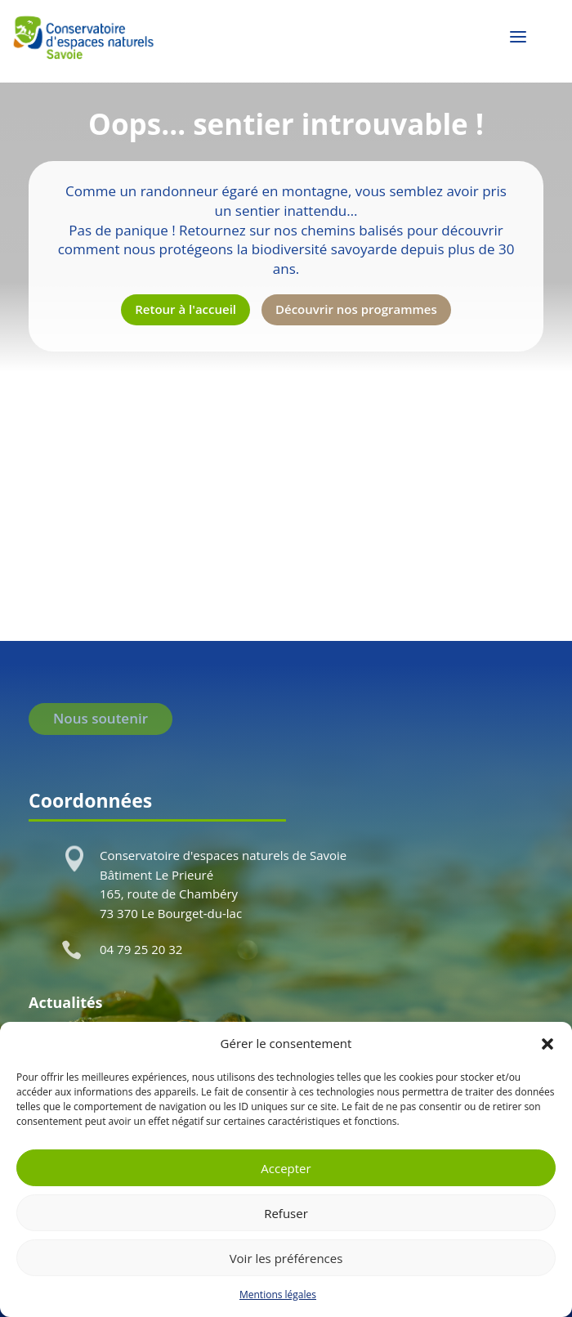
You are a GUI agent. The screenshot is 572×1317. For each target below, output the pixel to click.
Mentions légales (277, 1294)
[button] (547, 1044)
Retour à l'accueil (185, 309)
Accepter (286, 1168)
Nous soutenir (100, 718)
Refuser (286, 1213)
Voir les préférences (286, 1258)
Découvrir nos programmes (356, 309)
